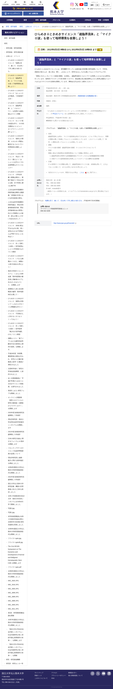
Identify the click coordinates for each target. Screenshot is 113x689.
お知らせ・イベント (33, 26)
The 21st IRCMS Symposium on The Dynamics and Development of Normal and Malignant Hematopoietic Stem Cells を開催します (16, 554)
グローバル (56, 20)
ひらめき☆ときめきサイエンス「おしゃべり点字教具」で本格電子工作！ (16, 95)
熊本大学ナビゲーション (14, 32)
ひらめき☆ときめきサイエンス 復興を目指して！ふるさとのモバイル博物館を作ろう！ (16, 303)
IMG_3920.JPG (13, 581)
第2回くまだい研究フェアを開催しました (16, 392)
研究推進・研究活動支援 (14, 52)
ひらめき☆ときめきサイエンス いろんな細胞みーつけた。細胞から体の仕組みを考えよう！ (16, 261)
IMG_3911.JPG (13, 609)
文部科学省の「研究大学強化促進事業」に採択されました (16, 371)
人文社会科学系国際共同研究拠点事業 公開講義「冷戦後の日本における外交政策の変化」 (16, 194)
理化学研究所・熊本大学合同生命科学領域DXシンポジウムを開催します (16, 423)
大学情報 (10, 20)
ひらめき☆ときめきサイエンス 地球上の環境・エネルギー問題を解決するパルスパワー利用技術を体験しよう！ (16, 143)
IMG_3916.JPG (13, 585)
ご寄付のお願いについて (23, 8)
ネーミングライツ (12, 13)
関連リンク (38, 675)
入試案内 (72, 20)
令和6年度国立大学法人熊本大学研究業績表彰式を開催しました (16, 573)
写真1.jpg (11, 512)
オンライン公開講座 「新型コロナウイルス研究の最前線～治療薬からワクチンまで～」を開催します (15, 403)
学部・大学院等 (103, 20)
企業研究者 (32, 3)
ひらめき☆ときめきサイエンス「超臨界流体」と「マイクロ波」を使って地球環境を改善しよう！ (16, 80)
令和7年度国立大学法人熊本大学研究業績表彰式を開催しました (16, 622)
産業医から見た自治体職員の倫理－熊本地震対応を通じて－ (16, 291)
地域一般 (41, 3)
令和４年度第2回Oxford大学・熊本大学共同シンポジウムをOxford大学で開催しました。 (16, 500)
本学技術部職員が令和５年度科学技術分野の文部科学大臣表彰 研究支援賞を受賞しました (16, 520)
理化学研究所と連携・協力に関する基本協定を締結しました (16, 460)
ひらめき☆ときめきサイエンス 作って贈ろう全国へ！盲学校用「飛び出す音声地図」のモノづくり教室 (16, 328)
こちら (82, 172)
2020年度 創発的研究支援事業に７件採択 (16, 414)
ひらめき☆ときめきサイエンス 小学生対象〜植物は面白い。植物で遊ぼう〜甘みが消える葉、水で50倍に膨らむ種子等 (16, 179)
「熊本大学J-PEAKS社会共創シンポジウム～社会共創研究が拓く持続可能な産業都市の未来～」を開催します (16, 634)
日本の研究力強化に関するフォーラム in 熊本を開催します (16, 441)
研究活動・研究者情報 (14, 48)
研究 (21, 26)
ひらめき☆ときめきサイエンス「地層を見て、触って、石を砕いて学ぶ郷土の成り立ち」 (16, 65)
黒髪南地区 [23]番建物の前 (87, 96)
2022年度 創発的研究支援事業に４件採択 (16, 478)
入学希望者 (5, 3)
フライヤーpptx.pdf (14, 567)
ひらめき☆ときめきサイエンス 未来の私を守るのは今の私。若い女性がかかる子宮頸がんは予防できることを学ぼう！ (16, 229)
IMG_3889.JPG (13, 597)
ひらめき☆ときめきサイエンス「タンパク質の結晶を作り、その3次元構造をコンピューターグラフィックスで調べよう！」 (16, 125)
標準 (92, 5)
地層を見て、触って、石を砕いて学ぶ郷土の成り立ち (64, 200)
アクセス (54, 673)
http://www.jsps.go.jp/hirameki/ (64, 223)
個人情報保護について (75, 675)
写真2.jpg (11, 508)
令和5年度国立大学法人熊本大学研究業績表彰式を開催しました (16, 531)
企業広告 (33, 13)
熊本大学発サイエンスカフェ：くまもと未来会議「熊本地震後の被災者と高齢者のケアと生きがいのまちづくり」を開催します (16, 278)
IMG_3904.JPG (13, 589)
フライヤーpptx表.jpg (15, 542)
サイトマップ (39, 673)
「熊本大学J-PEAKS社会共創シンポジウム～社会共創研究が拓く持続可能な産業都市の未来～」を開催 (16, 649)
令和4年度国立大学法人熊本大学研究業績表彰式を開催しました (16, 470)
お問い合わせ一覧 (77, 9)
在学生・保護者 (16, 3)
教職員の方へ (72, 673)
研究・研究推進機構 (13, 659)
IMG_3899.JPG (13, 593)
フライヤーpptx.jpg (14, 538)
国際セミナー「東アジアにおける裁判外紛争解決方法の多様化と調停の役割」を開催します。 (16, 343)
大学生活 (88, 20)
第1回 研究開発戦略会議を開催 (16, 614)
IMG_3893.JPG (13, 605)
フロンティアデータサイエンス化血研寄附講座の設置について (16, 450)
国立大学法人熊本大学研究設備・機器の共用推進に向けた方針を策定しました (16, 488)
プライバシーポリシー (58, 675)
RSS (52, 678)
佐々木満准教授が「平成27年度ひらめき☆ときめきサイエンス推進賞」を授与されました (16, 382)
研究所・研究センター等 (14, 663)
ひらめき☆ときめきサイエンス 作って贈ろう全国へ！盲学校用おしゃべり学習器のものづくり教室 (16, 246)
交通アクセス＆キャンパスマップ (99, 9)
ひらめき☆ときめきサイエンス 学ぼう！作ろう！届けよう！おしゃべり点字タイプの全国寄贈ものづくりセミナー (16, 161)
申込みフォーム (58, 114)
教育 (25, 20)
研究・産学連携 (40, 20)
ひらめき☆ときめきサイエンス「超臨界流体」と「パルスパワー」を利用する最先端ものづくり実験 (16, 108)
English (106, 4)
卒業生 (24, 3)
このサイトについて (41, 678)
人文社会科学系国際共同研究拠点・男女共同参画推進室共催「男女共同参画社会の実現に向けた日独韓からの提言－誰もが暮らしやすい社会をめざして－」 (16, 210)
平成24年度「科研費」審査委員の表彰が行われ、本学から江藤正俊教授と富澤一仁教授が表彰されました (16, 359)
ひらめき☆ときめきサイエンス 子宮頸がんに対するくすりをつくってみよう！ (16, 315)
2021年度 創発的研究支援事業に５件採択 (16, 433)
